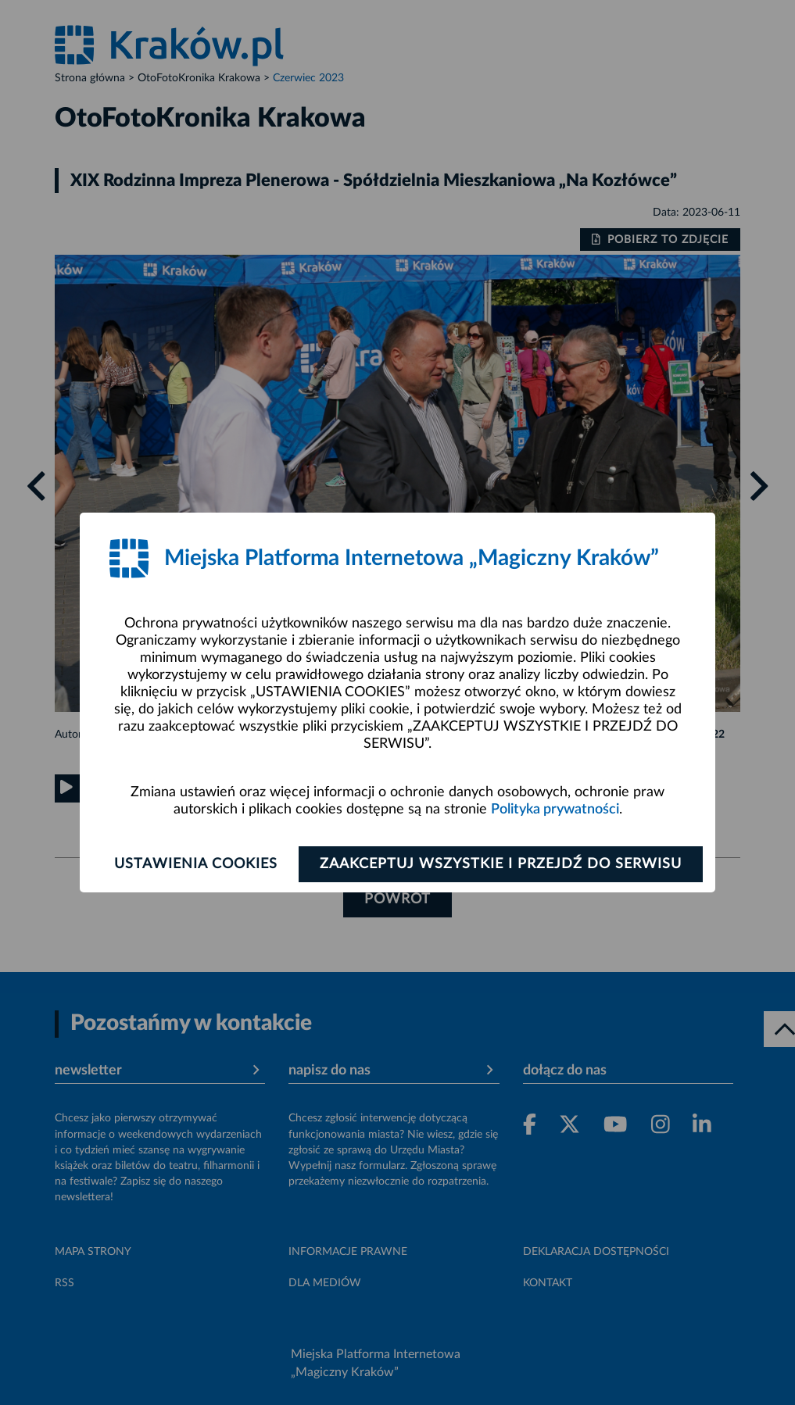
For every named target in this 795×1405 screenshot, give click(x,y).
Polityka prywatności (555, 810)
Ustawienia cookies (196, 864)
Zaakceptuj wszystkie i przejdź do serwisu (501, 864)
